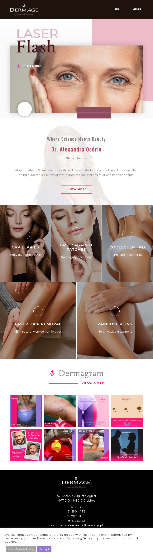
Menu (136, 9)
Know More (77, 189)
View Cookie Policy (21, 549)
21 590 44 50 (76, 507)
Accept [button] (44, 549)
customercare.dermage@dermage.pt (76, 525)
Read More (32, 66)
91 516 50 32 (76, 520)
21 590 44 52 (76, 511)
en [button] (117, 9)
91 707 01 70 (76, 516)
